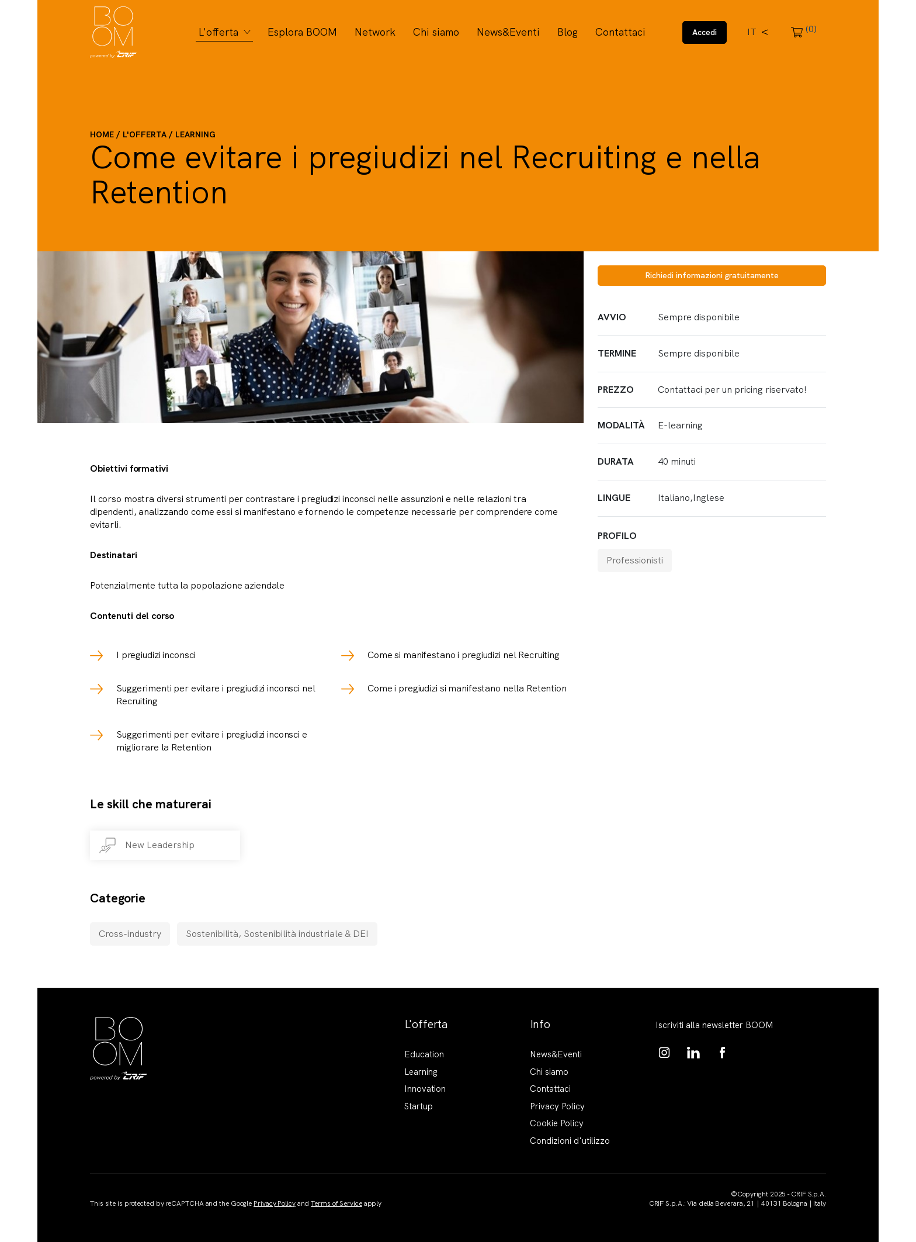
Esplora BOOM (302, 32)
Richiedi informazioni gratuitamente (712, 275)
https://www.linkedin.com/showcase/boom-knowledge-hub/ (693, 1052)
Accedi (704, 32)
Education (424, 1054)
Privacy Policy (557, 1106)
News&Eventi (508, 32)
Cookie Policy (557, 1123)
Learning (195, 134)
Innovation (425, 1089)
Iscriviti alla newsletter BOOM (714, 1025)
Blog (567, 32)
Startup (418, 1106)
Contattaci (620, 32)
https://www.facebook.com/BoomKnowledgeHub (722, 1052)
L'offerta (218, 32)
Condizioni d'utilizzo (570, 1141)
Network (375, 32)
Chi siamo (436, 32)
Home (102, 134)
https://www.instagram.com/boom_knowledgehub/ (664, 1052)
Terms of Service (336, 1203)
